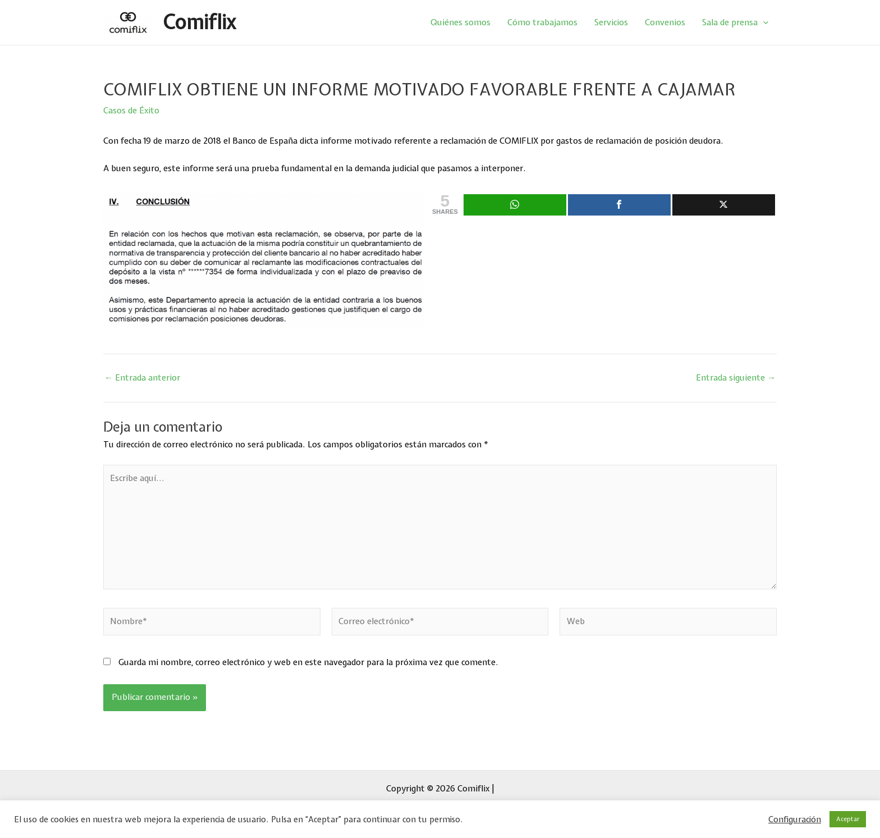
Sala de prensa (735, 22)
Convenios (665, 22)
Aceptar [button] (847, 819)
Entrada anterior (142, 378)
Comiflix (199, 22)
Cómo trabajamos (542, 22)
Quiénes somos (460, 22)
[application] (763, 22)
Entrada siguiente (736, 378)
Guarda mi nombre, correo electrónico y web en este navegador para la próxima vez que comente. (308, 662)
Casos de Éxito (131, 110)
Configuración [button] (794, 819)
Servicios (611, 22)
